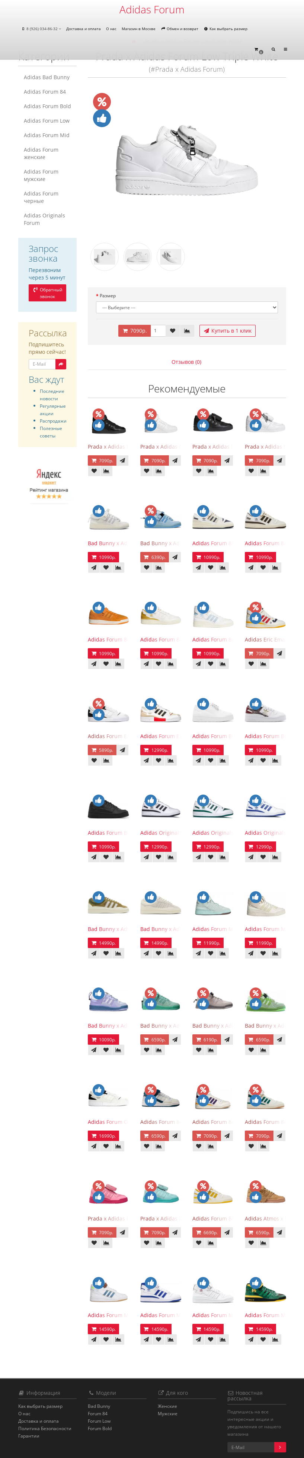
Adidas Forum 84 (45, 91)
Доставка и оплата (83, 28)
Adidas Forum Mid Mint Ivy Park (232, 928)
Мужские (167, 1413)
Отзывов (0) (186, 361)
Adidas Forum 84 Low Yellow (227, 1218)
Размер (108, 295)
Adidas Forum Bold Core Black (125, 832)
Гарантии (28, 1436)
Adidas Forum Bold (47, 106)
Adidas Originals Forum (44, 219)
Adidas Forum (152, 9)
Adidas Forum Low (47, 120)
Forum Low (99, 1421)
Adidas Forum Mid (47, 135)
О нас (111, 28)
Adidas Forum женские (41, 153)
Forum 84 (98, 1413)
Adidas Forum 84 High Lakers (228, 1121)
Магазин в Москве (139, 28)
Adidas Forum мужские (41, 175)
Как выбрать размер (225, 28)
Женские (167, 1406)
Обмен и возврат (179, 28)
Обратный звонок (47, 293)
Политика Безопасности (44, 1428)
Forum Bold (100, 1428)
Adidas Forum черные (41, 197)
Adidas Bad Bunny (47, 77)
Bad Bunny (99, 1406)
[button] (258, 49)
